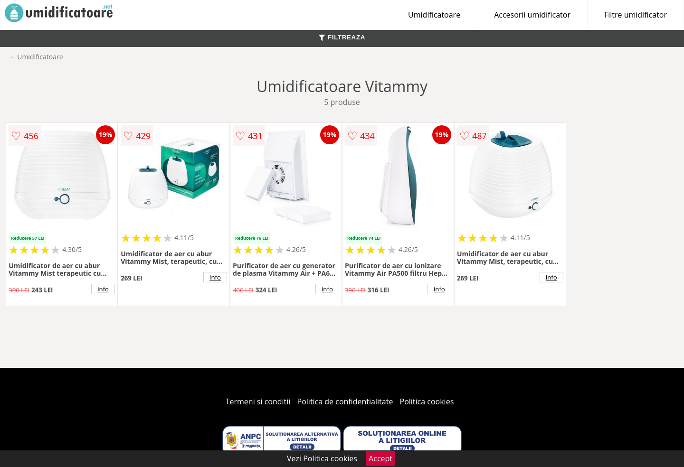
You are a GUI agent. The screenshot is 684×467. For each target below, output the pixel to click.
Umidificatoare (434, 14)
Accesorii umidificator (532, 14)
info (103, 289)
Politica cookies (427, 401)
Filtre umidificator (635, 14)
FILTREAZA (342, 37)
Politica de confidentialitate (345, 401)
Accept (380, 458)
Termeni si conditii (258, 401)
